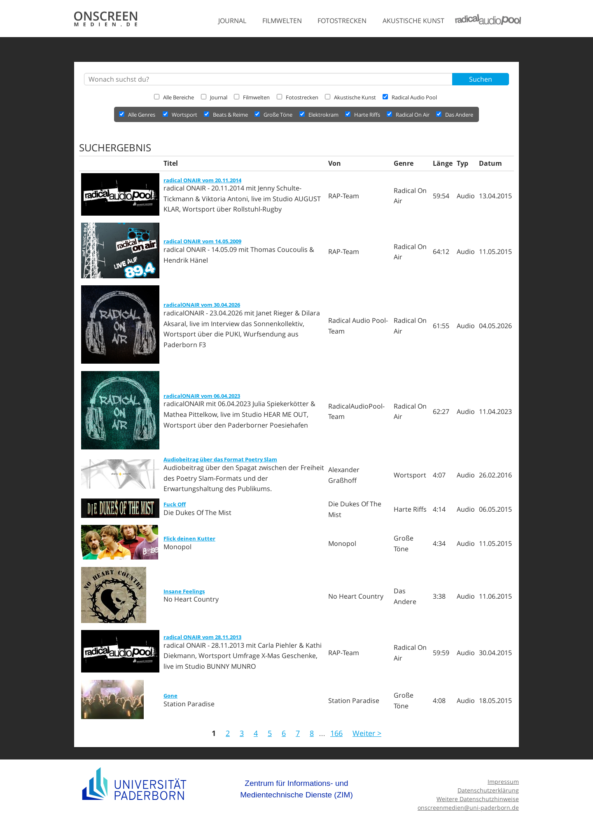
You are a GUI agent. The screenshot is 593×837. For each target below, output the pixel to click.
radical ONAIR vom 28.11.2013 (202, 637)
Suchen (480, 79)
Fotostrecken (342, 20)
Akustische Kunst (413, 20)
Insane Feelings (184, 591)
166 (336, 733)
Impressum (503, 781)
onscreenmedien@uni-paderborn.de (468, 807)
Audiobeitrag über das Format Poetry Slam (220, 459)
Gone (170, 695)
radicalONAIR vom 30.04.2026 (201, 304)
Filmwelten (282, 20)
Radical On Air (409, 114)
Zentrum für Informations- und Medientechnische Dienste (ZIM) (296, 789)
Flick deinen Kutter (189, 538)
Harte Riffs (363, 114)
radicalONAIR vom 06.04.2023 (201, 396)
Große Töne (274, 114)
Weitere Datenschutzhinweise (478, 799)
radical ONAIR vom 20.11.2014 (202, 180)
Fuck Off (174, 504)
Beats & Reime (226, 114)
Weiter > (367, 733)
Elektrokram (319, 114)
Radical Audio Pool (410, 97)
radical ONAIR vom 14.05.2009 (202, 241)
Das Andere (454, 114)
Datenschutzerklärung (488, 790)
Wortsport (180, 114)
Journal (232, 20)
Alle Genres (137, 114)
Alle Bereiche (174, 97)
